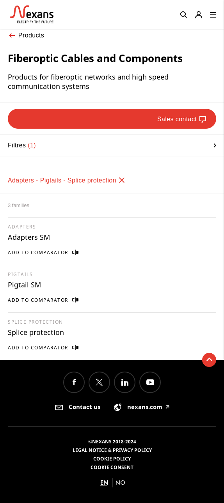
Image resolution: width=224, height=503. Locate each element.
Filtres (112, 145)
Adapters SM (29, 237)
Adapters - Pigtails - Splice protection (67, 180)
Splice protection (36, 332)
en (104, 482)
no (120, 482)
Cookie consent (112, 467)
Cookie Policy (112, 458)
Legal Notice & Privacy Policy (112, 450)
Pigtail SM (24, 284)
